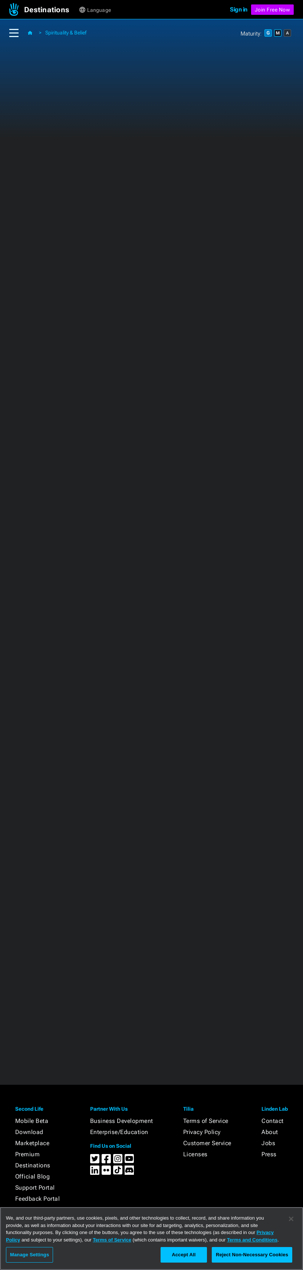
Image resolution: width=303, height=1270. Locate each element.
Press (269, 1154)
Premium (27, 1154)
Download (29, 1132)
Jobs (268, 1143)
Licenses (195, 1154)
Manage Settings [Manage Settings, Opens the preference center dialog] (29, 1254)
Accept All (183, 1254)
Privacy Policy (202, 1132)
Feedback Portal (37, 1198)
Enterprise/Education (119, 1132)
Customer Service (207, 1143)
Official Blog (32, 1176)
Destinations (32, 1165)
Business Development (121, 1120)
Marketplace (32, 1143)
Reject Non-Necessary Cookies (252, 1254)
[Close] (291, 1219)
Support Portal (35, 1187)
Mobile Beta (32, 1120)
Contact (272, 1120)
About (269, 1132)
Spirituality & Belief (65, 33)
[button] (51, 9)
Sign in (238, 9)
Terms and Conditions (252, 1240)
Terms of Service (205, 1120)
